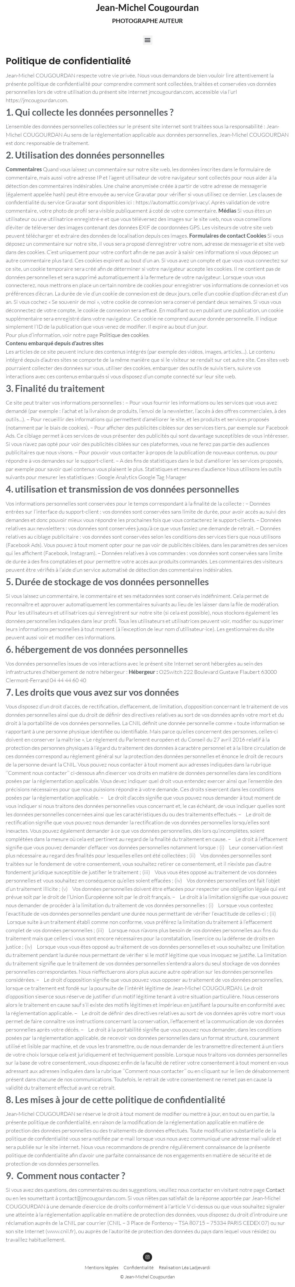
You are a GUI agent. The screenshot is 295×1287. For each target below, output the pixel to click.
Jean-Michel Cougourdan (147, 7)
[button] (147, 40)
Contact (275, 1189)
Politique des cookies (123, 334)
